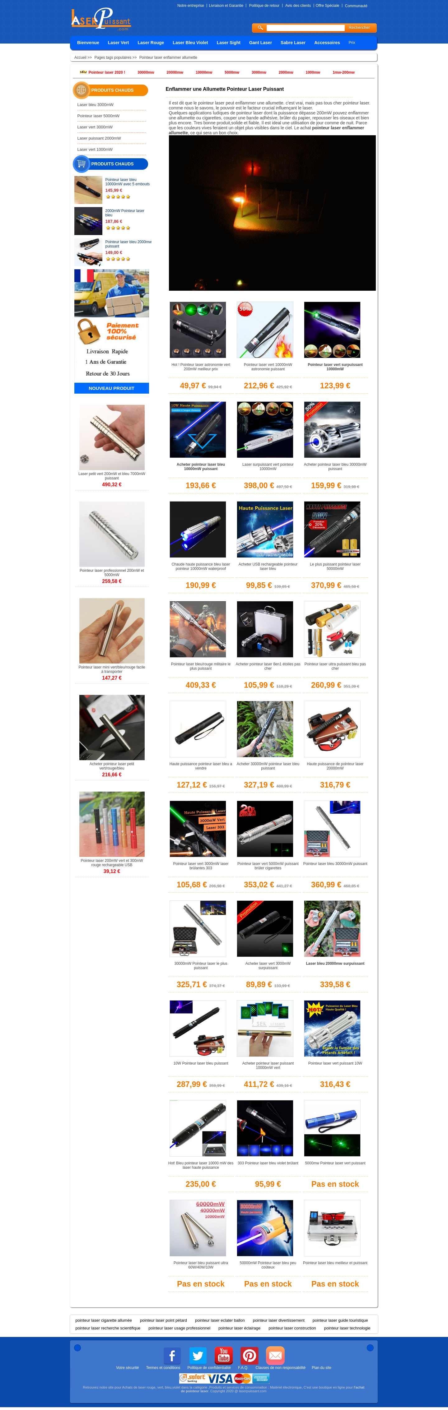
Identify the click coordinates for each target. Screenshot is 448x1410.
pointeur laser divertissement (279, 1320)
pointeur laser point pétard (163, 1320)
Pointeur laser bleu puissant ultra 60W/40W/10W (201, 1265)
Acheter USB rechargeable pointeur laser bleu (268, 566)
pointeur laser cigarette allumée (104, 1320)
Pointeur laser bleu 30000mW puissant (335, 864)
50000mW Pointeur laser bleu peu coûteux (268, 1265)
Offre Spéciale (327, 5)
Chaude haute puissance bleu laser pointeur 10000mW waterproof (200, 566)
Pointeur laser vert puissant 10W (335, 1063)
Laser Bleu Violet (190, 42)
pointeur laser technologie (347, 1328)
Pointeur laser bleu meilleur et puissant (335, 1263)
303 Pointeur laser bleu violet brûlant (268, 1163)
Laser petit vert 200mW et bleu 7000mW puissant (111, 476)
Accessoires (327, 42)
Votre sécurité (127, 1368)
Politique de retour (264, 5)
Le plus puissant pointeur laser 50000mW (335, 566)
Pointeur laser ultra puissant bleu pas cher (335, 666)
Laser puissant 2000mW (99, 138)
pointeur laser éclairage (239, 1328)
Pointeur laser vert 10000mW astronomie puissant (268, 367)
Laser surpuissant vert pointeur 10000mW (268, 466)
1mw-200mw (344, 72)
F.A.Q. (243, 1368)
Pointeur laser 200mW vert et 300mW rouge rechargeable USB (112, 862)
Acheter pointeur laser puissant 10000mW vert (268, 1065)
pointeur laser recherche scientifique (108, 1328)
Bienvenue (88, 42)
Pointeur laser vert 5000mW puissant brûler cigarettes (268, 866)
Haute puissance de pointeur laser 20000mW (335, 766)
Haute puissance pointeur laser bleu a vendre (201, 766)
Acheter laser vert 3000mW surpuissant (268, 965)
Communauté (356, 6)
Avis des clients (298, 5)
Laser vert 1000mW (95, 149)
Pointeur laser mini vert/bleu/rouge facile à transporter (111, 669)
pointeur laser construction (292, 1328)
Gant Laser (260, 42)
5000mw (232, 72)
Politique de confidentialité (209, 1368)
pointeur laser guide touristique (340, 1320)
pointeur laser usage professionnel (179, 1328)
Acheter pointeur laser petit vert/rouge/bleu (112, 766)
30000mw (146, 72)
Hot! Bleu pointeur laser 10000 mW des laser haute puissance (200, 1165)
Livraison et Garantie (226, 5)
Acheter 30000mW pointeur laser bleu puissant (268, 766)
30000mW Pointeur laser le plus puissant (200, 965)
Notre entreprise (190, 5)
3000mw (259, 72)
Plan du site (321, 1368)
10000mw (204, 72)
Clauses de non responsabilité (280, 1368)
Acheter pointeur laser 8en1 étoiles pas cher (268, 666)
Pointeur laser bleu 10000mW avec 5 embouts (127, 182)
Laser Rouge (151, 42)
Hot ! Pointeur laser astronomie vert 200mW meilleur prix (200, 367)
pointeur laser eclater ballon (220, 1320)
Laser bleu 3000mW (95, 104)
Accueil (80, 57)
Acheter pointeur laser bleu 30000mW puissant (335, 466)
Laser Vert (118, 42)
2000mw (286, 72)
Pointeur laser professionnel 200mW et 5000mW (112, 572)
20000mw (175, 72)
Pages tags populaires (112, 57)
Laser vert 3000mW (95, 127)
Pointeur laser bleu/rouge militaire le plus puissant (201, 666)
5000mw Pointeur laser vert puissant (335, 1163)
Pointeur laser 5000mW (98, 115)
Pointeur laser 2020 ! (107, 72)
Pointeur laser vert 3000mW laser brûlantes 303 (200, 866)
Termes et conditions (163, 1368)
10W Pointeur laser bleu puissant (200, 1063)
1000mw (313, 72)
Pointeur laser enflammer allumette (168, 57)
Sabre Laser (293, 42)
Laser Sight (228, 42)
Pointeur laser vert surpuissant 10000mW (335, 367)
